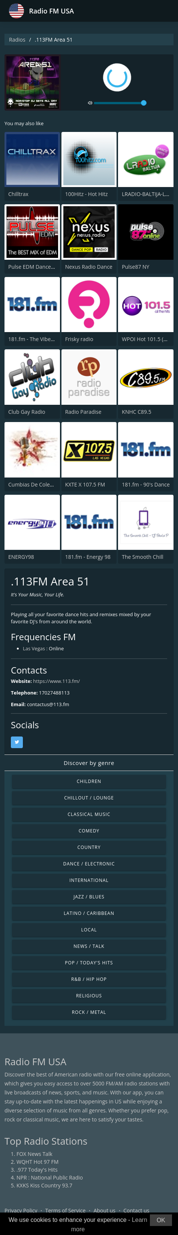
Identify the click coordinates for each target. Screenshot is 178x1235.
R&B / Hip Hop (89, 979)
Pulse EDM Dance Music (37, 266)
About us (104, 1210)
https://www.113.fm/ (56, 681)
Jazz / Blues (89, 897)
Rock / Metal (89, 1012)
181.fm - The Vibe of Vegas (40, 339)
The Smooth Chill (142, 556)
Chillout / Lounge (89, 798)
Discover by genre (89, 762)
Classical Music (89, 814)
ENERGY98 (21, 556)
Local (89, 930)
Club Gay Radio (26, 411)
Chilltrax (18, 194)
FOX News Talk (34, 1153)
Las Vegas (34, 648)
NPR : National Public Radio (49, 1177)
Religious (89, 995)
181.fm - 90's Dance (146, 484)
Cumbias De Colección (35, 484)
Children (89, 781)
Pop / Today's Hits (89, 963)
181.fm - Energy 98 (88, 556)
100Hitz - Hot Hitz (86, 194)
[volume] (120, 103)
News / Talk (88, 946)
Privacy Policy (20, 1210)
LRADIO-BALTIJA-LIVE (147, 194)
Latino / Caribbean (89, 913)
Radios (17, 39)
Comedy (89, 831)
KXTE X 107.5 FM (85, 484)
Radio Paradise (83, 411)
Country (88, 847)
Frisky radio (79, 339)
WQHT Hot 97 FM (37, 1161)
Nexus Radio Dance (88, 266)
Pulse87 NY (135, 266)
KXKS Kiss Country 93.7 (44, 1185)
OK (161, 1220)
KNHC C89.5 (136, 411)
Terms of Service (65, 1210)
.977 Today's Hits (37, 1169)
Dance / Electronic (89, 864)
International (88, 880)
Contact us (136, 1210)
